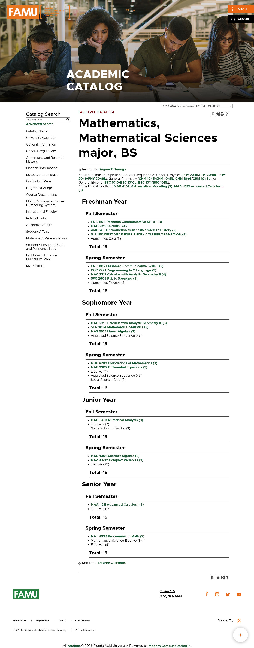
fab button (240, 635)
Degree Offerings (39, 188)
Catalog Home (36, 131)
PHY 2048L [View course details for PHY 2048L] (208, 175)
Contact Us (167, 591)
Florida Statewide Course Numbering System (45, 203)
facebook (207, 594)
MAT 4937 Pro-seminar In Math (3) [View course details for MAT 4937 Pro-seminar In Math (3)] (117, 536)
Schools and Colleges (42, 175)
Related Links (36, 218)
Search (243, 19)
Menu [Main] (242, 9)
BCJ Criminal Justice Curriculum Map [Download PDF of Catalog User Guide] (41, 257)
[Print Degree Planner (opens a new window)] (213, 114)
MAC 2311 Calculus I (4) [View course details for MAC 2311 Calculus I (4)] (109, 226)
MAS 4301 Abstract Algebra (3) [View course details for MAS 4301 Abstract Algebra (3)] (115, 456)
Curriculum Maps (38, 181)
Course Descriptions (41, 195)
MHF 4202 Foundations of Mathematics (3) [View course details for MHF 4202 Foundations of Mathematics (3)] (124, 363)
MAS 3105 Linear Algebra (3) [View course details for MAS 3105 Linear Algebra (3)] (113, 331)
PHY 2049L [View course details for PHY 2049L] (97, 179)
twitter (228, 594)
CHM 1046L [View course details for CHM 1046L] (201, 179)
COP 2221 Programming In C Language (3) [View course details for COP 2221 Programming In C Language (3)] (123, 270)
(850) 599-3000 (171, 596)
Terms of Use (19, 620)
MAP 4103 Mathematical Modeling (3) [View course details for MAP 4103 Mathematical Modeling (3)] (143, 186)
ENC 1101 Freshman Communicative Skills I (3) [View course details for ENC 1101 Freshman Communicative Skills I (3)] (126, 222)
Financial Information (42, 168)
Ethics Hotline (82, 620)
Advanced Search (39, 124)
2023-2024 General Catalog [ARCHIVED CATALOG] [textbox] (191, 106)
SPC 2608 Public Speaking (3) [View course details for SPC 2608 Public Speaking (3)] (114, 278)
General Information (41, 144)
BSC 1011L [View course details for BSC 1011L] (160, 182)
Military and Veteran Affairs (47, 238)
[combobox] (197, 106)
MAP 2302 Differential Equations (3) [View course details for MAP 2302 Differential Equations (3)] (119, 367)
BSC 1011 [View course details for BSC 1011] (145, 182)
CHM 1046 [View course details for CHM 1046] (183, 179)
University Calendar (41, 138)
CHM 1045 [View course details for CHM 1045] (147, 179)
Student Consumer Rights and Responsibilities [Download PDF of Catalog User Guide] (45, 247)
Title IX (62, 620)
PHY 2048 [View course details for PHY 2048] (190, 175)
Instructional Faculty (41, 212)
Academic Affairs (39, 225)
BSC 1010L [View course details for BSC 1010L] (128, 182)
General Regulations (41, 151)
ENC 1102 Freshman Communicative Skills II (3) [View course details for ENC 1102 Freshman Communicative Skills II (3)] (127, 266)
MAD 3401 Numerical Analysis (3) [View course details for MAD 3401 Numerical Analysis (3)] (117, 420)
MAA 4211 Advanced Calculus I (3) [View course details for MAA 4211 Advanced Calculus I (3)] (117, 504)
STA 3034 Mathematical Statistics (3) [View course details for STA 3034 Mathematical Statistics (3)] (120, 327)
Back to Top (225, 620)
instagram (217, 594)
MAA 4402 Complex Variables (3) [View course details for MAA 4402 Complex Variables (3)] (117, 460)
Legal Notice (42, 620)
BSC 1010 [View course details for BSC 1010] (111, 182)
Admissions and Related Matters (44, 159)
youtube (239, 594)
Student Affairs (37, 232)
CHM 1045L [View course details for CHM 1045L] (165, 179)
